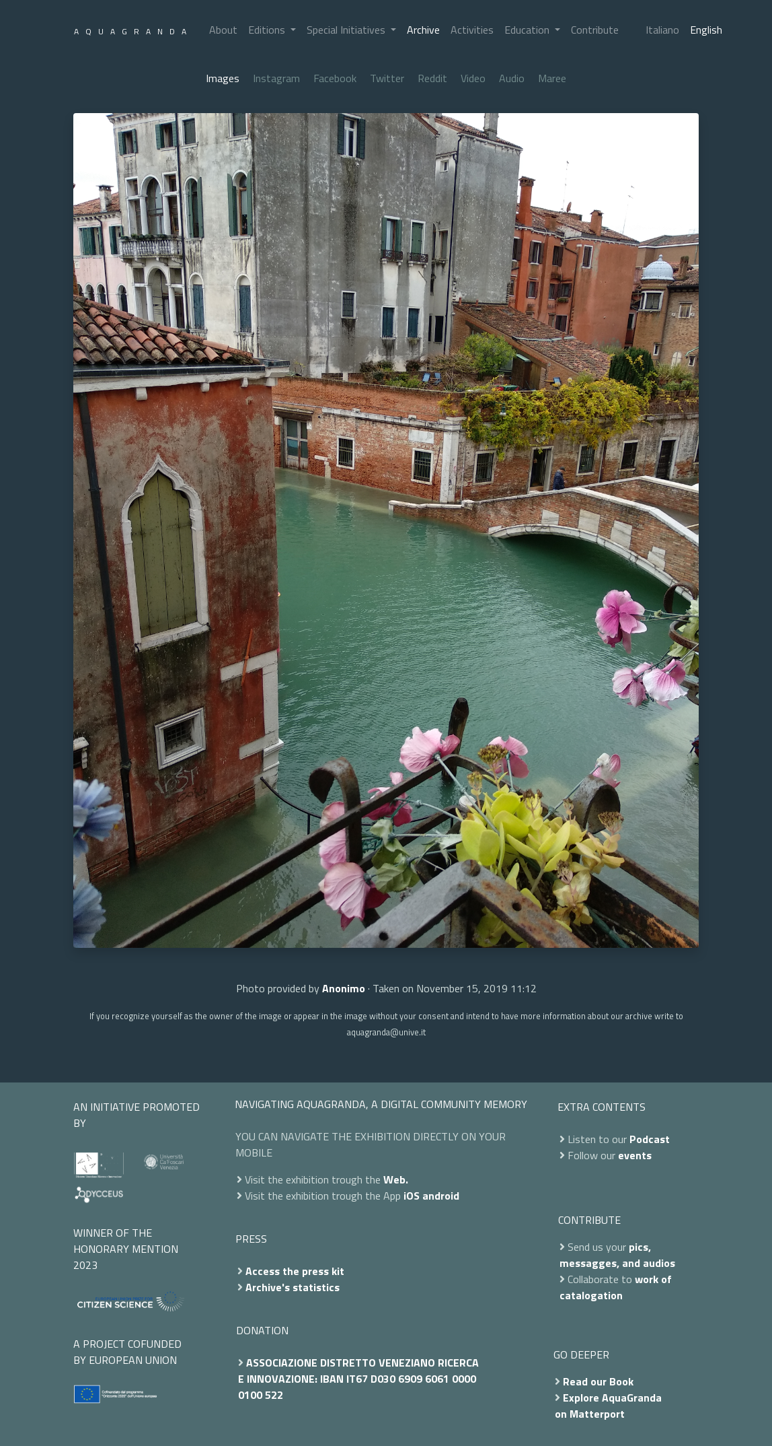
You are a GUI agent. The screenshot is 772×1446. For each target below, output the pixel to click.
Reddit (432, 78)
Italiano (662, 30)
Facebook (334, 78)
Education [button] (528, 30)
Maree (552, 78)
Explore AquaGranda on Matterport (608, 1405)
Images (222, 78)
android (440, 1195)
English (706, 30)
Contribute (595, 30)
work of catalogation (615, 1287)
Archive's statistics (292, 1287)
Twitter (387, 78)
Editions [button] (268, 30)
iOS (411, 1195)
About (223, 30)
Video (473, 78)
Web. (395, 1179)
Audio (512, 78)
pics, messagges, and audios (617, 1255)
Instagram (276, 78)
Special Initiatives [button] (347, 30)
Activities (472, 30)
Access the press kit (294, 1271)
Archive (423, 30)
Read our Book (598, 1381)
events (635, 1155)
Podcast (649, 1139)
